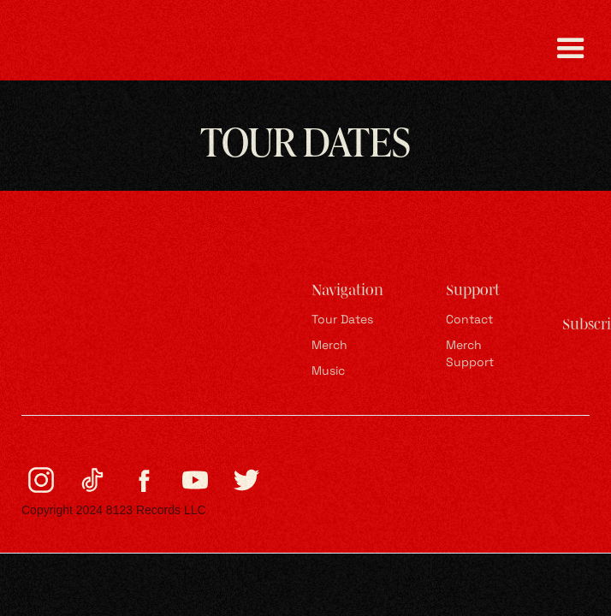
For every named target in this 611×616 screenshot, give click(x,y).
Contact (469, 320)
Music (328, 371)
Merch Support (470, 355)
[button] (570, 48)
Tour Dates (342, 320)
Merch (329, 346)
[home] (98, 48)
